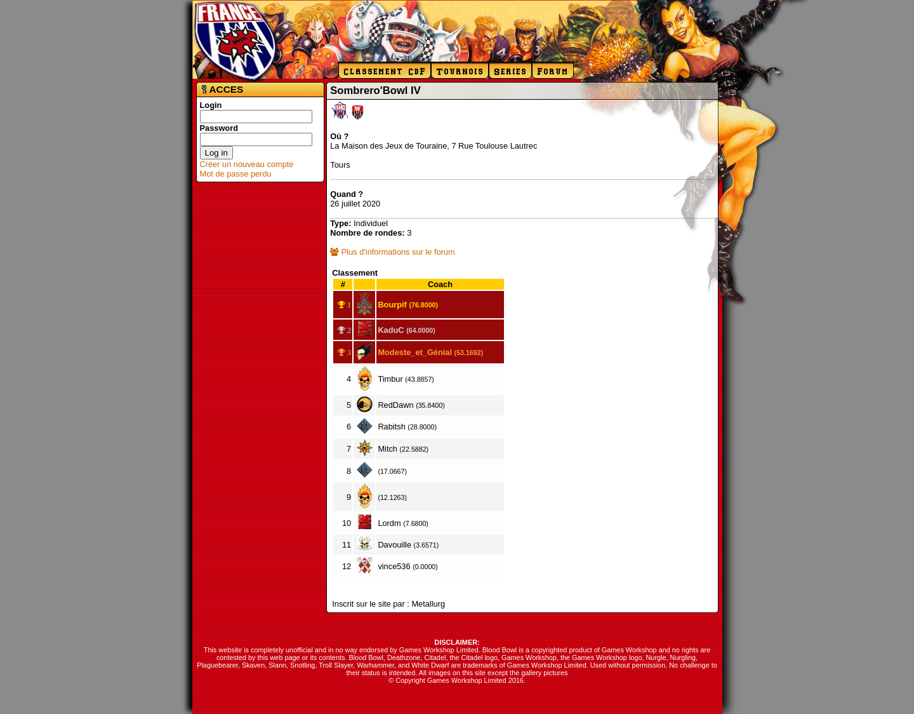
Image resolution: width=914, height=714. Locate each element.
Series (510, 71)
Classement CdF (384, 71)
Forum (553, 71)
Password (219, 128)
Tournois (460, 71)
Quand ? (346, 194)
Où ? (339, 136)
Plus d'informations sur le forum (392, 252)
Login (211, 105)
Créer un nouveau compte (247, 164)
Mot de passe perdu (236, 173)
